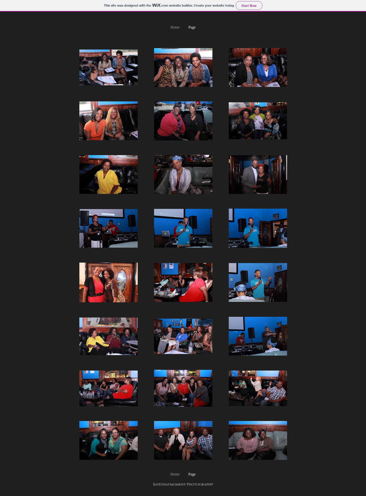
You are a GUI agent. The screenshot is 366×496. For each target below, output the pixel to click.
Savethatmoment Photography (183, 484)
